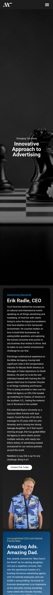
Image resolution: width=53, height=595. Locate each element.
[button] (47, 4)
